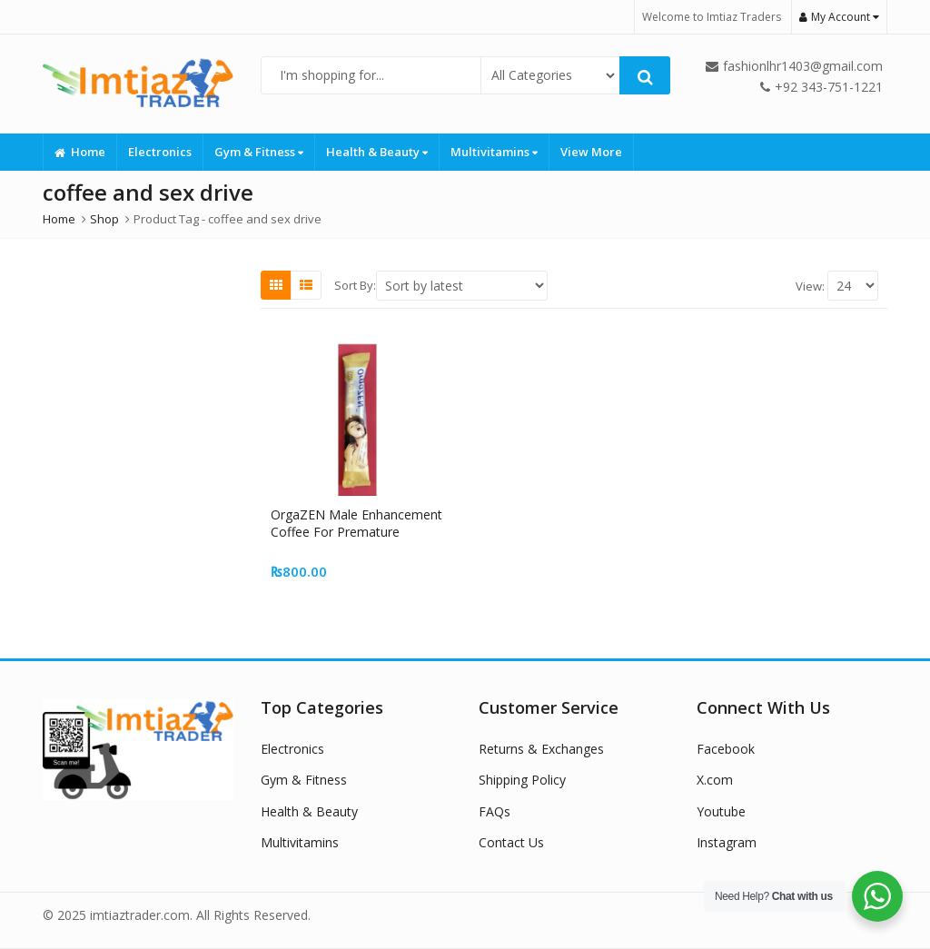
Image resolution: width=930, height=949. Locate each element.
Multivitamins (494, 151)
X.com (715, 779)
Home (79, 151)
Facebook (726, 748)
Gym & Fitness (258, 151)
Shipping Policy (522, 779)
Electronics (160, 151)
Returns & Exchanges (541, 748)
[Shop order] (462, 286)
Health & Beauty (377, 151)
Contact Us (511, 842)
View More (591, 151)
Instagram (727, 842)
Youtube (721, 811)
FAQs (494, 811)
